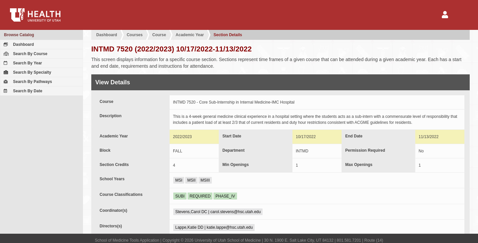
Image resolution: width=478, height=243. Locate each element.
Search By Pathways (27, 81)
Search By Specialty (26, 72)
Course (159, 35)
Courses (135, 35)
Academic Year (190, 35)
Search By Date (22, 91)
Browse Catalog (19, 35)
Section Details (227, 35)
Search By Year (22, 63)
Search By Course (24, 53)
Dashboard (18, 44)
